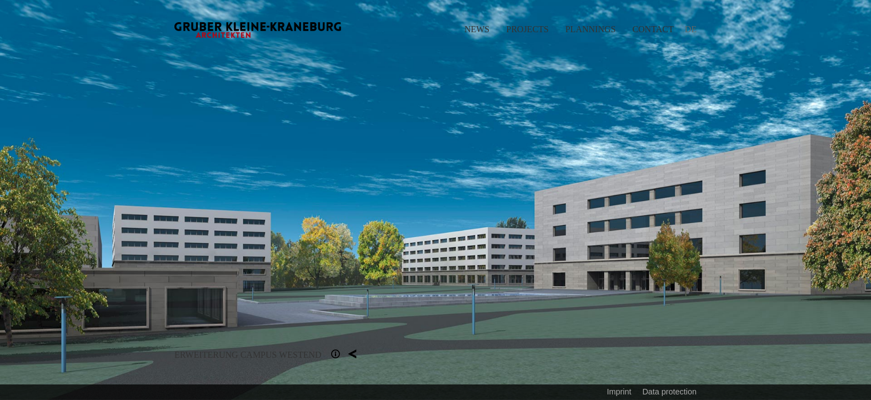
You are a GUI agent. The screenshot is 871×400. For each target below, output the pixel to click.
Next (653, 200)
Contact (652, 29)
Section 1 (335, 354)
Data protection (669, 391)
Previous (218, 200)
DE (691, 29)
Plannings (590, 29)
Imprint (619, 391)
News (476, 29)
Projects (527, 29)
